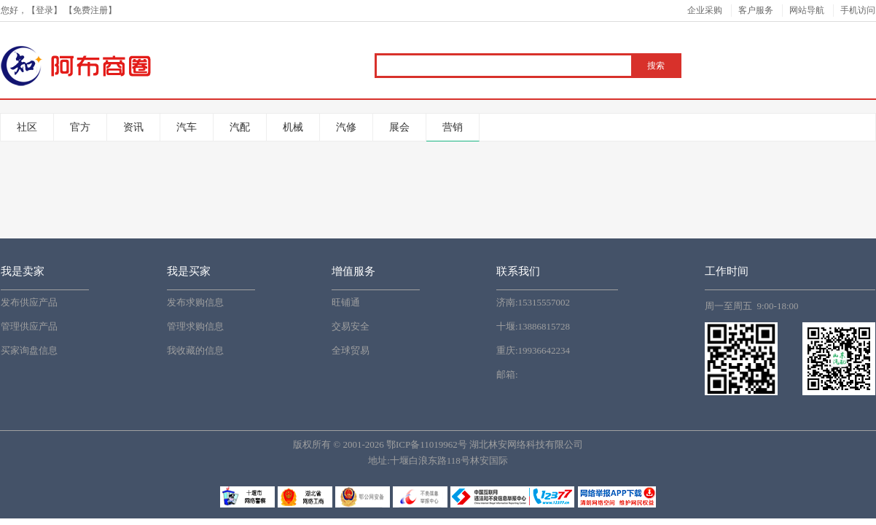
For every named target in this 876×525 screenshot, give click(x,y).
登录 (44, 10)
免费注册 (90, 10)
